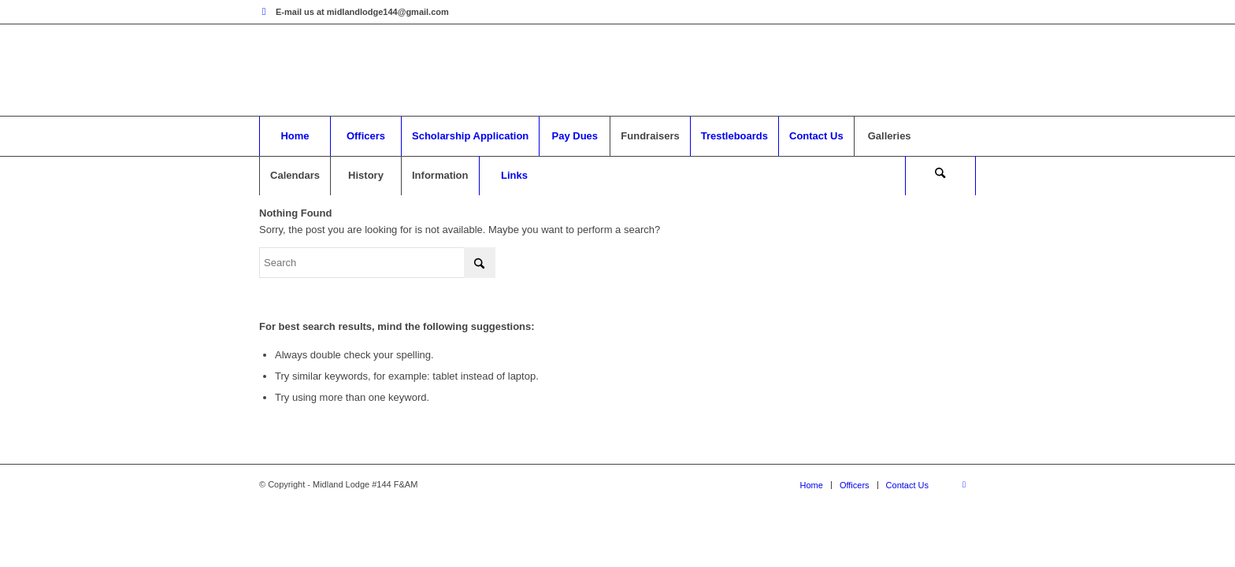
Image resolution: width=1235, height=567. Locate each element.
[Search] (940, 175)
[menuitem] (294, 136)
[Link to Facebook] (264, 12)
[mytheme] (617, 70)
